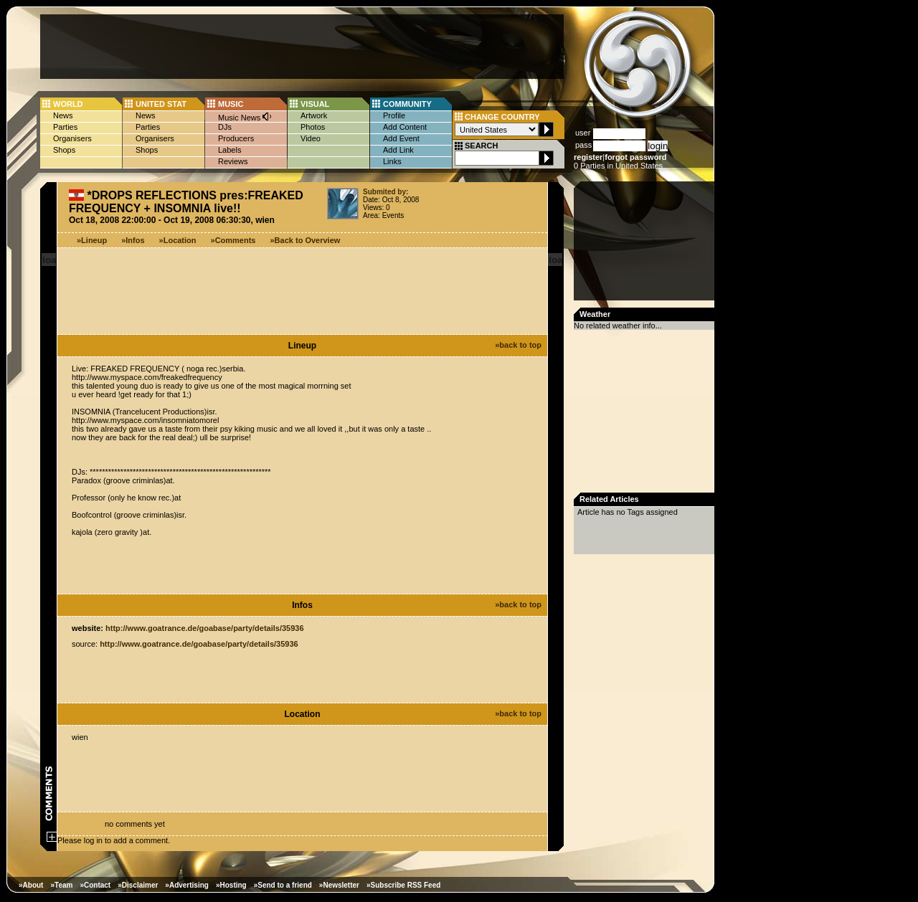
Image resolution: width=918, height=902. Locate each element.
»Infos (132, 240)
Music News (245, 116)
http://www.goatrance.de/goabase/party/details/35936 (204, 628)
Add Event (401, 138)
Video (311, 138)
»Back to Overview (305, 240)
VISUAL (315, 104)
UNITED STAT (161, 104)
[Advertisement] (302, 46)
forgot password (635, 157)
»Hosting (231, 885)
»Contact (95, 885)
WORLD (68, 104)
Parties (65, 127)
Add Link (398, 150)
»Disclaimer (138, 885)
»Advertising (187, 885)
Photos (313, 127)
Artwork (314, 115)
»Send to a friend (283, 885)
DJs (225, 127)
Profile (394, 115)
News (63, 115)
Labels (229, 150)
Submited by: (385, 192)
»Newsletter (339, 885)
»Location (178, 240)
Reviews (233, 161)
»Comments (233, 240)
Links (392, 161)
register (588, 157)
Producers (236, 138)
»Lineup (92, 240)
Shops (64, 150)
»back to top (518, 345)
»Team (61, 885)
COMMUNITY (407, 104)
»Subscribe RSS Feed (403, 885)
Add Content (405, 127)
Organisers (72, 138)
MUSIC (230, 104)
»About (31, 885)
